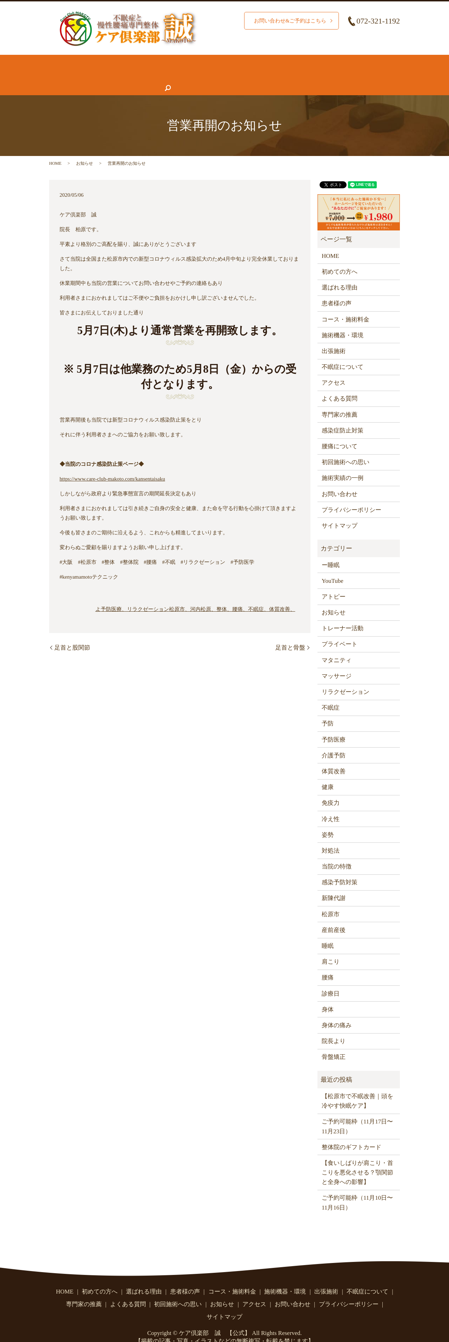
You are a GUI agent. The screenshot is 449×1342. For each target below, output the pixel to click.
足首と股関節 (72, 634)
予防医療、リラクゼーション (135, 595)
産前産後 (334, 916)
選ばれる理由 (150, 61)
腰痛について (347, 61)
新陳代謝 (334, 884)
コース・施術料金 (239, 61)
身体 (328, 995)
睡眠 (328, 932)
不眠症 (331, 694)
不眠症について (76, 74)
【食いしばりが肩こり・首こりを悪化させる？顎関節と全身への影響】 (357, 1159)
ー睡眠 (331, 551)
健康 (328, 773)
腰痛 (328, 963)
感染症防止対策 (342, 416)
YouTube (332, 567)
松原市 (331, 900)
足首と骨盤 (290, 634)
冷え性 (331, 805)
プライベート (339, 630)
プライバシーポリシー (351, 496)
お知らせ (258, 74)
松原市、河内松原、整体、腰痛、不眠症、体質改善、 (232, 595)
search (370, 74)
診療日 (331, 980)
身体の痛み (336, 1011)
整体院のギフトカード (351, 1133)
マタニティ (336, 646)
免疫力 (331, 789)
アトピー (334, 583)
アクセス (294, 74)
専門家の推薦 (168, 74)
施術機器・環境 (296, 61)
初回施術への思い (345, 448)
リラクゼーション (345, 678)
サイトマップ (339, 512)
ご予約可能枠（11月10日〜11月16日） (357, 1189)
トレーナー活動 (342, 614)
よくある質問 (216, 74)
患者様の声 (124, 74)
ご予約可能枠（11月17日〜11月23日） (357, 1113)
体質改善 (334, 757)
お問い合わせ (335, 74)
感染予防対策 (339, 868)
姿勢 (328, 821)
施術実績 (192, 61)
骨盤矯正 (334, 1043)
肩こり (331, 948)
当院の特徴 (336, 852)
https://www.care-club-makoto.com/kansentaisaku (112, 465)
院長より (334, 1027)
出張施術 (334, 337)
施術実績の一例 (342, 464)
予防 (328, 709)
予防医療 (334, 726)
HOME (64, 61)
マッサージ (336, 662)
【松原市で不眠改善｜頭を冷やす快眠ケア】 (357, 1087)
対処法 (331, 837)
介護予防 (334, 741)
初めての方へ (102, 61)
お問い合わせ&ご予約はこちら (288, 21)
